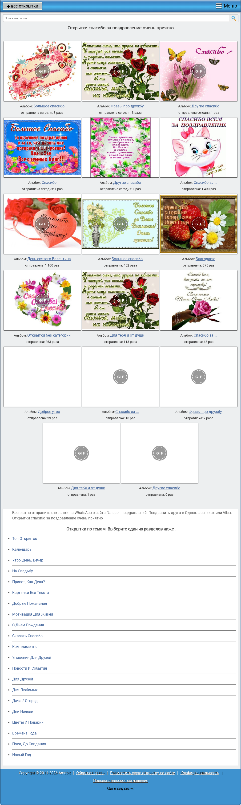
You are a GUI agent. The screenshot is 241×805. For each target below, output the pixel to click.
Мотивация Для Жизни (32, 614)
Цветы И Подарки (28, 722)
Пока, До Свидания (29, 744)
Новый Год (21, 755)
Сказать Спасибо (27, 636)
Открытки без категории (49, 335)
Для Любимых (25, 690)
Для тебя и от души (127, 335)
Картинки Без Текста (30, 592)
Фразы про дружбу (127, 106)
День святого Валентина (49, 259)
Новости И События (29, 668)
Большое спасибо (48, 106)
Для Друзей (22, 679)
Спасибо (49, 183)
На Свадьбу (22, 571)
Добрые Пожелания (29, 603)
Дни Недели (22, 711)
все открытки (22, 6)
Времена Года (24, 733)
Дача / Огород (25, 701)
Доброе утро (49, 412)
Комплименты (24, 646)
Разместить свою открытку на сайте (142, 773)
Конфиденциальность (200, 773)
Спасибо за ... (205, 183)
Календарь (22, 549)
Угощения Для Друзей (31, 657)
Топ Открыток (24, 538)
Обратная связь (90, 773)
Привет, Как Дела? (28, 582)
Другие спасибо (205, 106)
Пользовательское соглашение (120, 780)
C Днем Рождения (28, 625)
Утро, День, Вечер (27, 560)
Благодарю (205, 259)
